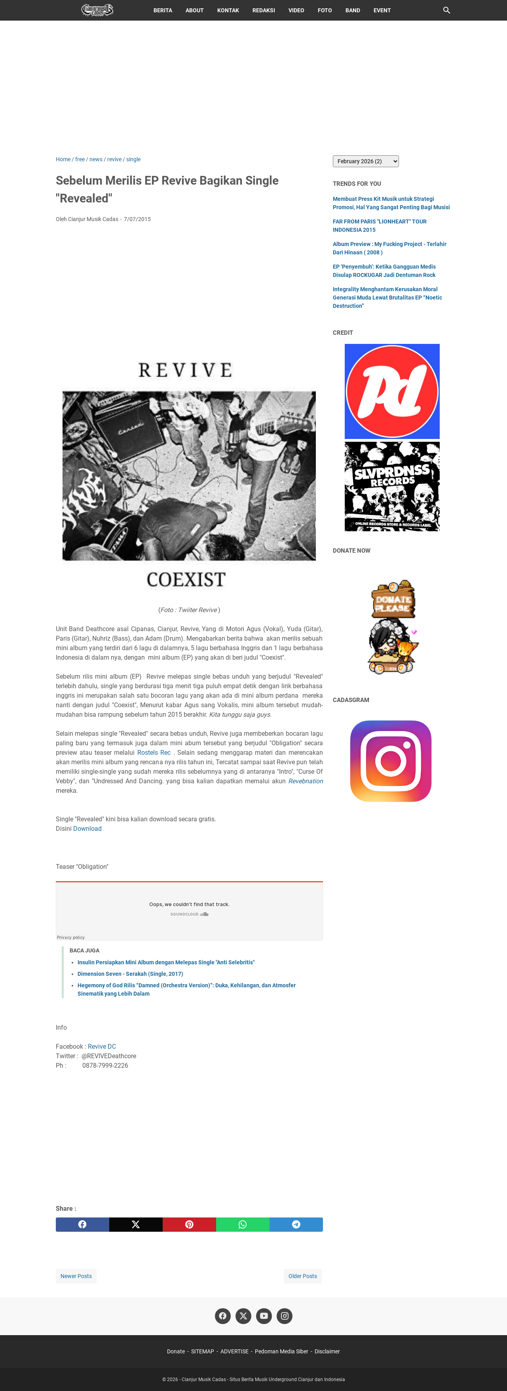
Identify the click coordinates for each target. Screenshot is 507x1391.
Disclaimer (327, 1351)
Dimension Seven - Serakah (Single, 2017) (130, 974)
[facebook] (82, 1224)
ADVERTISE (234, 1351)
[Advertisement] (254, 87)
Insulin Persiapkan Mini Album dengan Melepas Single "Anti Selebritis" (166, 962)
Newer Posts (76, 1276)
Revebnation (305, 781)
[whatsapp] (243, 1224)
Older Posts (303, 1276)
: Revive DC (100, 1046)
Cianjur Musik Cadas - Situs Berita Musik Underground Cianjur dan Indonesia (263, 1379)
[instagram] (284, 1316)
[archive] (366, 161)
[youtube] (264, 1316)
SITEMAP (202, 1351)
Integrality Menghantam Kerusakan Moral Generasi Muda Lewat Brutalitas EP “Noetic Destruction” (387, 297)
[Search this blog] (447, 10)
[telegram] (296, 1224)
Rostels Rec (154, 752)
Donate (176, 1351)
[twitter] (136, 1224)
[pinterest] (189, 1224)
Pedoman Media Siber (281, 1351)
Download (87, 828)
